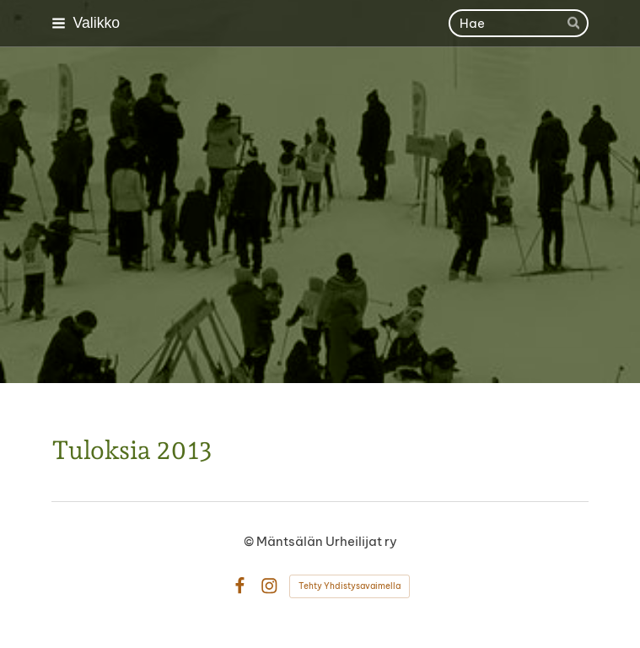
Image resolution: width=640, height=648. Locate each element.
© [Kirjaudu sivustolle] (250, 541)
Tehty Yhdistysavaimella (349, 585)
